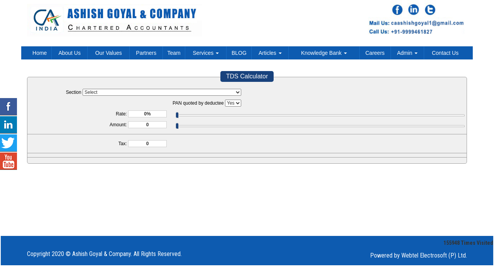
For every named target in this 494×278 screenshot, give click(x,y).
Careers (375, 53)
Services (206, 53)
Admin (407, 53)
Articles (270, 53)
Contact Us (445, 53)
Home (39, 53)
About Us (69, 53)
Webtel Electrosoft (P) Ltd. (434, 255)
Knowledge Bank (324, 53)
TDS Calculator (247, 76)
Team (174, 53)
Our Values (108, 53)
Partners (146, 53)
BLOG (239, 53)
